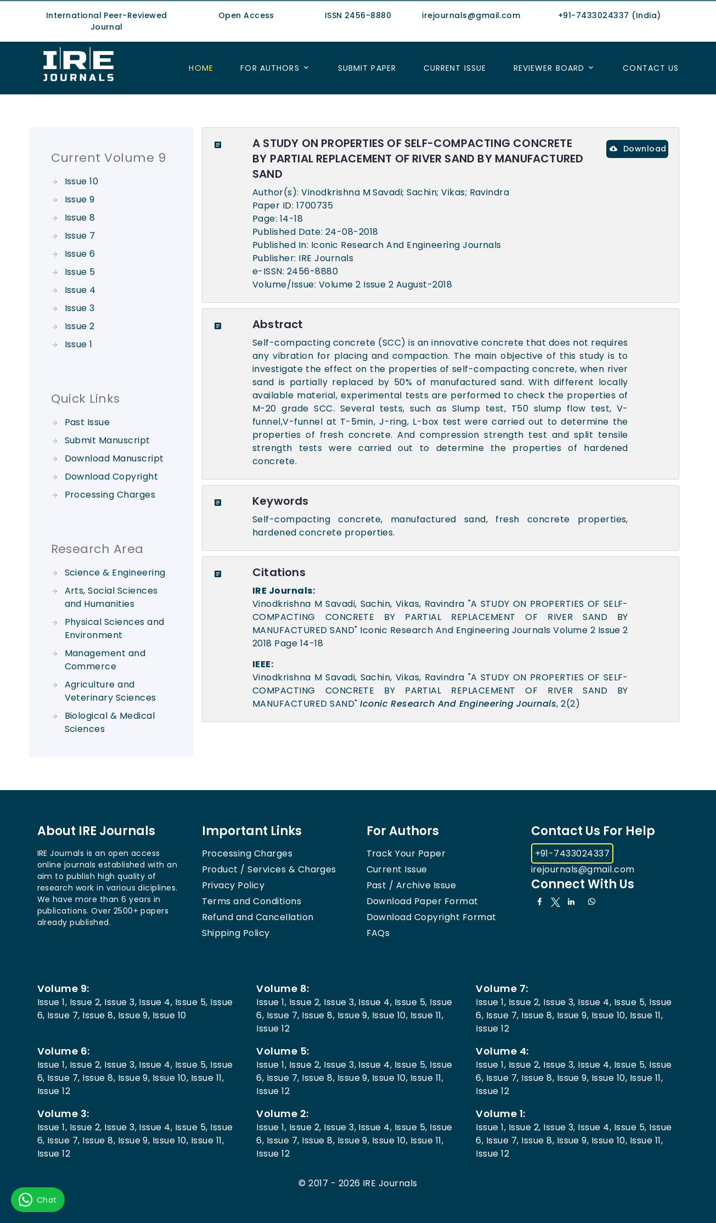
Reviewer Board (549, 68)
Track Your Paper (406, 853)
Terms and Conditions (252, 901)
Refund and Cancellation (258, 917)
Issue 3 (80, 308)
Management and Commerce (105, 660)
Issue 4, (155, 1002)
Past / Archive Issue (411, 885)
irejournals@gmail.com (583, 869)
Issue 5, (191, 1002)
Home (201, 68)
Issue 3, (120, 1002)
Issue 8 (80, 217)
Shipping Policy (236, 933)
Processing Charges (110, 494)
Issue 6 (80, 253)
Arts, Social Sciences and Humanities (111, 597)
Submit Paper (367, 68)
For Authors (269, 68)
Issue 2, (86, 1002)
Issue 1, (52, 1002)
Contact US (651, 68)
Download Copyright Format (432, 917)
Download (638, 148)
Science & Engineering (115, 572)
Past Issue (87, 422)
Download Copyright (112, 476)
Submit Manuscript (107, 440)
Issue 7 (80, 235)
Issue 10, (390, 1015)
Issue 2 (80, 326)
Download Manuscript (114, 458)
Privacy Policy (233, 885)
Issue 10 (82, 181)
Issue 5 (80, 272)
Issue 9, (134, 1015)
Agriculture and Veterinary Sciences (110, 691)
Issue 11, (426, 1015)
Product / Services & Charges (269, 869)
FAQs (378, 933)
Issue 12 (273, 1028)
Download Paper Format (422, 901)
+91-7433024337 (572, 853)
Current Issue (455, 68)
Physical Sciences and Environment (115, 628)
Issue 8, (98, 1015)
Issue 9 (80, 199)
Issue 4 (80, 290)
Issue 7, (63, 1015)
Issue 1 (79, 344)
